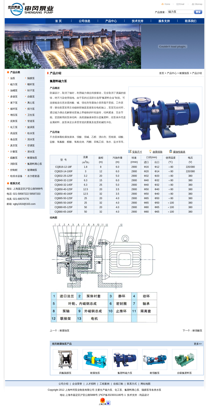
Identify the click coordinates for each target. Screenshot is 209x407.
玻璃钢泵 (32, 170)
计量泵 (14, 151)
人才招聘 (91, 383)
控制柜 (14, 170)
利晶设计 (144, 395)
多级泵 (14, 96)
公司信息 (84, 21)
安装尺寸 (137, 151)
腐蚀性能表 (179, 151)
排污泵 (31, 108)
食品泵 (14, 139)
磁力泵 (14, 84)
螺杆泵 (31, 84)
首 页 (58, 21)
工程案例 (104, 383)
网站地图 (145, 383)
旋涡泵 (31, 127)
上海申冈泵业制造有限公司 (79, 389)
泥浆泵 (14, 121)
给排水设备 (16, 176)
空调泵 (31, 145)
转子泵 (31, 90)
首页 (161, 73)
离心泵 (31, 102)
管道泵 (31, 121)
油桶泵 (14, 90)
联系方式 (132, 383)
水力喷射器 (33, 176)
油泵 (12, 78)
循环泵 (14, 108)
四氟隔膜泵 (65, 361)
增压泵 (14, 115)
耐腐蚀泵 (32, 157)
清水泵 (31, 139)
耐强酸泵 (197, 330)
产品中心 (111, 21)
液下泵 (14, 102)
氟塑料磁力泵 (124, 361)
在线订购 (118, 383)
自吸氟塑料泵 (184, 361)
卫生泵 (31, 115)
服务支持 (164, 21)
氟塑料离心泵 (34, 163)
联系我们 (190, 21)
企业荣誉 (77, 383)
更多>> (198, 343)
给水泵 (31, 133)
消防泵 (14, 163)
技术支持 (137, 21)
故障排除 (157, 151)
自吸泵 (31, 96)
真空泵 (14, 145)
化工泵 (14, 127)
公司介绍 (63, 383)
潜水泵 (31, 151)
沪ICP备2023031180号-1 (112, 395)
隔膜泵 (31, 78)
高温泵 (14, 133)
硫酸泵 (14, 157)
